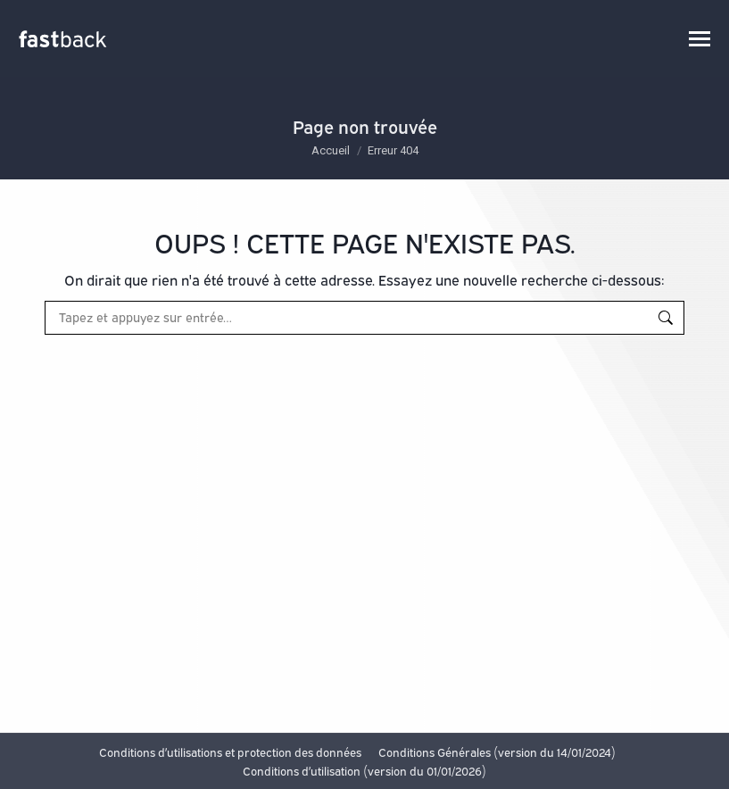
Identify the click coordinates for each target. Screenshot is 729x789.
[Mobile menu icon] (699, 39)
